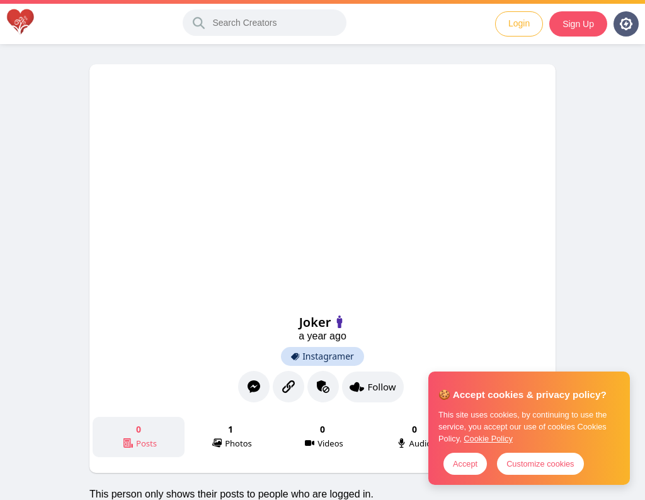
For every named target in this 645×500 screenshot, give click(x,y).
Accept (465, 464)
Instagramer (322, 356)
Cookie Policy (488, 438)
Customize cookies (540, 464)
